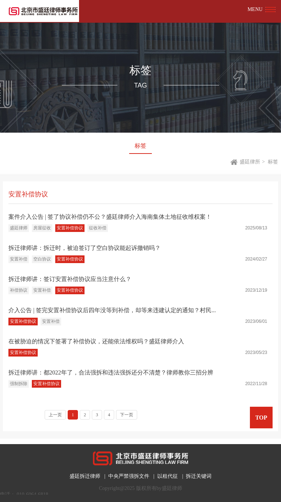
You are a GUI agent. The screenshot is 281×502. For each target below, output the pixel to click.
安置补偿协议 (70, 227)
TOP (261, 417)
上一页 (55, 414)
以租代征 (167, 476)
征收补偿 (97, 227)
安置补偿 (18, 259)
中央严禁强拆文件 (128, 476)
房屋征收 (42, 227)
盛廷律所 (250, 162)
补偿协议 (18, 290)
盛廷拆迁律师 (85, 476)
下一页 (126, 414)
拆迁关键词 (198, 476)
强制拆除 (18, 383)
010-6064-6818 (32, 494)
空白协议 (42, 259)
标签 (140, 146)
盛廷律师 (18, 227)
